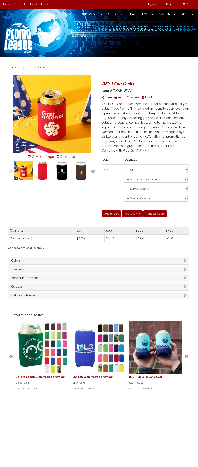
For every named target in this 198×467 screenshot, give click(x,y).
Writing (167, 15)
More (187, 15)
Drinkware (91, 15)
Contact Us (20, 4)
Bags (69, 15)
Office (115, 15)
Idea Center (37, 4)
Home (7, 4)
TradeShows (140, 15)
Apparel (49, 15)
